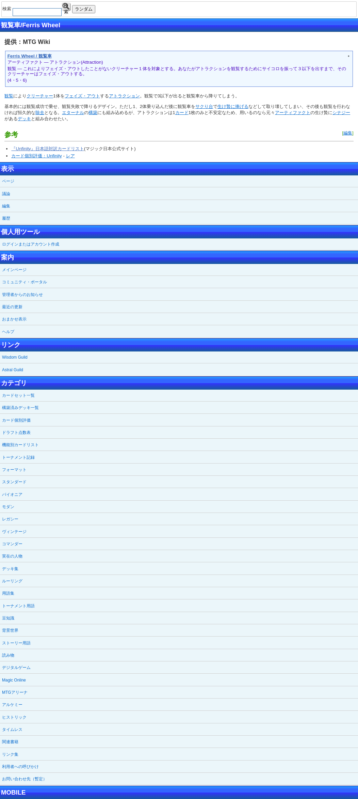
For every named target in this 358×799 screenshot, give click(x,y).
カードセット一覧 (18, 395)
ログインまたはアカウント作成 (30, 244)
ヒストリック (14, 717)
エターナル (73, 112)
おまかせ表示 (14, 319)
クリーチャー (40, 95)
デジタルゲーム (16, 667)
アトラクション (124, 95)
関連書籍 (10, 741)
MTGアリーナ (15, 692)
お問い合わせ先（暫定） (24, 779)
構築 (92, 112)
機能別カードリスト (20, 444)
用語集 (8, 593)
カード (182, 112)
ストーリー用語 (16, 643)
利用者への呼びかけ (20, 766)
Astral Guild (12, 369)
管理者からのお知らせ (22, 294)
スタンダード (14, 482)
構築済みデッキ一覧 (20, 407)
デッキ (24, 118)
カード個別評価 (16, 420)
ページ (8, 181)
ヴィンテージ (14, 531)
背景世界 (10, 630)
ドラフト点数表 (16, 432)
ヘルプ (8, 331)
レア (70, 155)
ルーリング (12, 581)
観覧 (8, 95)
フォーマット (14, 469)
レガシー (10, 519)
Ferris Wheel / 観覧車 (29, 56)
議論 (6, 193)
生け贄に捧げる (232, 106)
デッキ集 (10, 568)
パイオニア (12, 494)
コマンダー (12, 544)
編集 (347, 133)
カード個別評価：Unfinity (36, 155)
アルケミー (12, 704)
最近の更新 (12, 306)
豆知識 (8, 618)
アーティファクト (292, 112)
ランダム (84, 9)
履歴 (6, 218)
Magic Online (14, 680)
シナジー (341, 112)
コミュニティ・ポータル (24, 282)
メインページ (14, 269)
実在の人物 (12, 556)
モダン (8, 506)
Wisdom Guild (15, 357)
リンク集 (10, 754)
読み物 (8, 655)
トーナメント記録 (18, 457)
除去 (39, 112)
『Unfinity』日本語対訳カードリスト (47, 148)
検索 (66, 7)
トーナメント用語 (18, 606)
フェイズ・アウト (82, 95)
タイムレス (12, 729)
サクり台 (204, 106)
